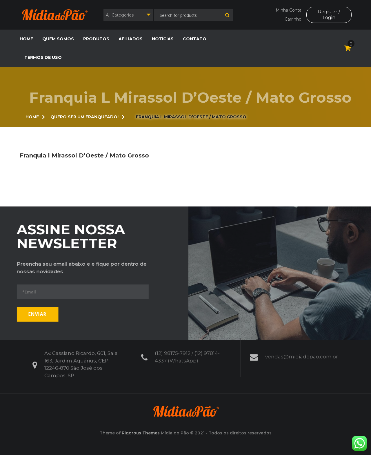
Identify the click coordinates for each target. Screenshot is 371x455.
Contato (194, 38)
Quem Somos (58, 38)
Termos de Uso (43, 57)
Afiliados (131, 38)
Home (26, 38)
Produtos (96, 38)
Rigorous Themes (141, 433)
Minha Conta (288, 10)
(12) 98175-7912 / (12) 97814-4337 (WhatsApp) (187, 354)
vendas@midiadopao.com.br (301, 354)
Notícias (163, 38)
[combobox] (128, 15)
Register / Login (329, 14)
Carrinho (293, 19)
